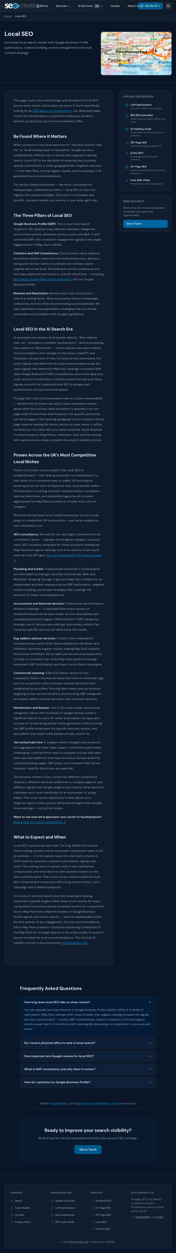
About (16, 1200)
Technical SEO (101, 1200)
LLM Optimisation (63, 1207)
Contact (17, 1215)
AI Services (90, 6)
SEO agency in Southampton (52, 111)
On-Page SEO (101, 1207)
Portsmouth (86, 1103)
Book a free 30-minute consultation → (40, 822)
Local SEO (99, 1222)
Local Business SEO (74, 943)
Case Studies (20, 1207)
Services (63, 6)
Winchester (102, 1103)
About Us (135, 6)
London (115, 1103)
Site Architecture (63, 1215)
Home (42, 6)
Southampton (60, 1103)
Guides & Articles (63, 1200)
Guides (115, 6)
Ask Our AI (150, 6)
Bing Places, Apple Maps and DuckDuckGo (42, 279)
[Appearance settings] (168, 6)
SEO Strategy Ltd (79, 1242)
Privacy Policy (21, 1222)
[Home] (23, 6)
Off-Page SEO (101, 1215)
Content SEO (100, 1228)
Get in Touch (134, 223)
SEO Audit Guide (62, 1222)
